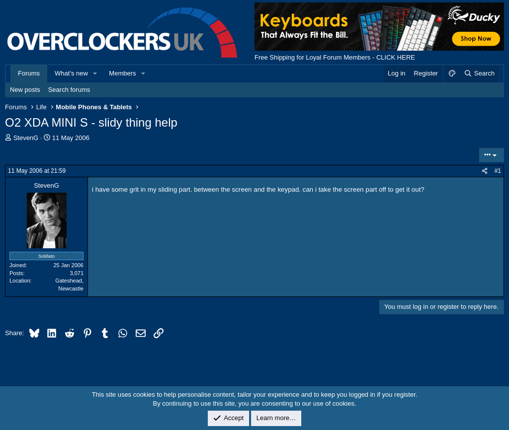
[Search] (479, 73)
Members (122, 73)
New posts (25, 89)
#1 (498, 170)
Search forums (69, 89)
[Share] (484, 171)
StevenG (26, 138)
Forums (29, 73)
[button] (95, 73)
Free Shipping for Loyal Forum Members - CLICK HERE (334, 57)
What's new (71, 73)
